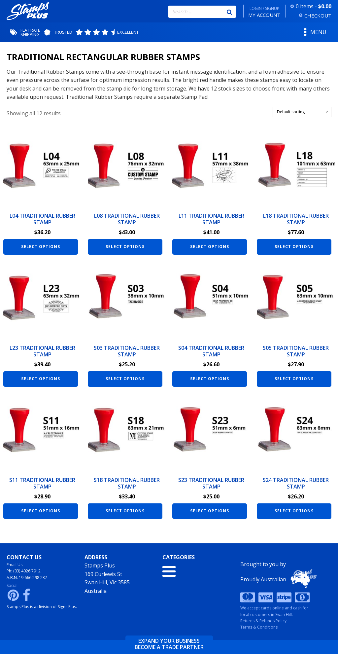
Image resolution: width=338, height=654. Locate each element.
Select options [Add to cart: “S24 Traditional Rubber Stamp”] (294, 511)
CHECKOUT (317, 15)
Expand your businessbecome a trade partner (169, 644)
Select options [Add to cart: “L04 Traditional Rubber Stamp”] (40, 246)
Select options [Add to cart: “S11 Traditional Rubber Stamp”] (40, 511)
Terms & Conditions (259, 627)
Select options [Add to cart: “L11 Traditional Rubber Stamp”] (209, 246)
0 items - (313, 6)
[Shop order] (302, 112)
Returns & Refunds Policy (263, 621)
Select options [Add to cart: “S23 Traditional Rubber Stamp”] (209, 511)
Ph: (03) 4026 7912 (24, 571)
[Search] (229, 11)
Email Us (14, 564)
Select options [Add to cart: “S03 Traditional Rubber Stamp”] (125, 379)
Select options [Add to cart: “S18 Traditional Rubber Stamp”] (125, 511)
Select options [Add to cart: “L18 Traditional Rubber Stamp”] (294, 246)
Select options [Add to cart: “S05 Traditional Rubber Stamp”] (294, 379)
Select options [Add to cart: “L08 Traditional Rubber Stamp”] (125, 246)
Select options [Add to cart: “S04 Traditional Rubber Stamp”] (209, 379)
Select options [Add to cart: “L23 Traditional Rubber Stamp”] (40, 379)
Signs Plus (67, 606)
